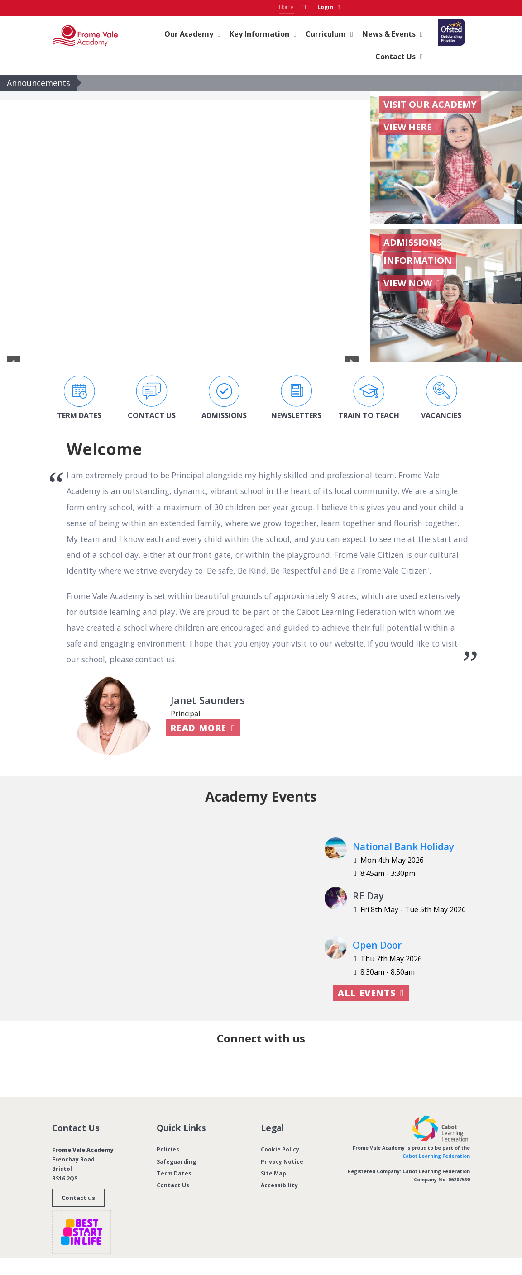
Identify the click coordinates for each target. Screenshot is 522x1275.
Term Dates (174, 1173)
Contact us (78, 1198)
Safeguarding (176, 1162)
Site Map (273, 1173)
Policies (168, 1149)
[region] (182, 226)
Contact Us (173, 1185)
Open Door (377, 945)
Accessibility (279, 1185)
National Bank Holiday (403, 846)
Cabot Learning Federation (436, 1156)
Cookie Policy (280, 1149)
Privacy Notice (282, 1162)
